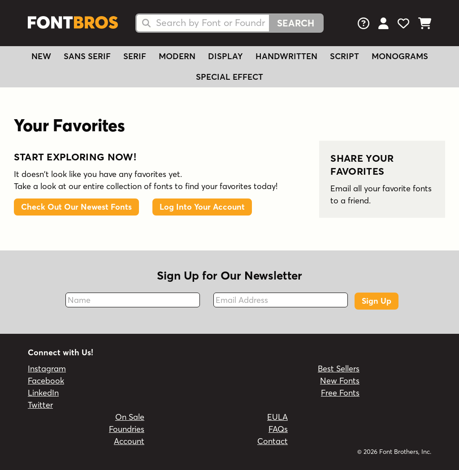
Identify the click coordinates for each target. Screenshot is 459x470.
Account (129, 441)
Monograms (400, 56)
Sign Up (376, 301)
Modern (177, 56)
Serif (134, 56)
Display (225, 56)
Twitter (40, 405)
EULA (277, 417)
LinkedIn (43, 393)
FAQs (278, 429)
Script (344, 56)
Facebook (46, 380)
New (41, 56)
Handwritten (286, 56)
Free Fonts (340, 393)
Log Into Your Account (202, 207)
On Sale (129, 417)
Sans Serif (87, 56)
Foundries (126, 429)
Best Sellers (338, 368)
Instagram (47, 368)
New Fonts (339, 380)
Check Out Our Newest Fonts (76, 207)
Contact (272, 441)
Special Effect (229, 77)
